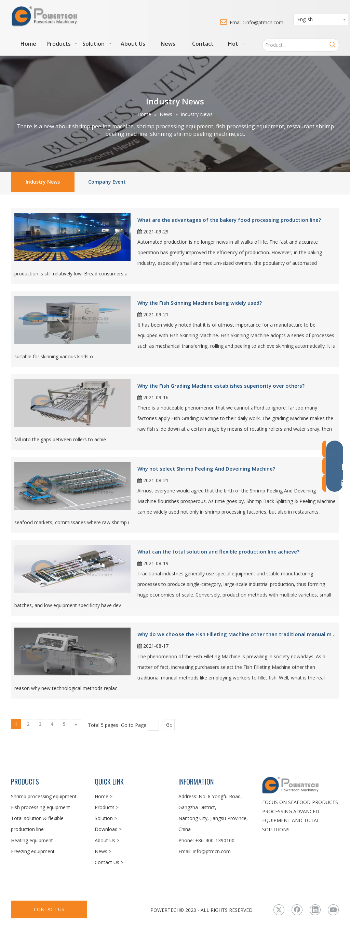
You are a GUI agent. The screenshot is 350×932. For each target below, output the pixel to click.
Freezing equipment (33, 851)
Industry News (43, 181)
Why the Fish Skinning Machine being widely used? (199, 302)
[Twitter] (278, 909)
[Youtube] (333, 909)
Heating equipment (32, 840)
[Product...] (294, 45)
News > (103, 851)
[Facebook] (297, 909)
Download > (108, 829)
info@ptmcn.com (212, 851)
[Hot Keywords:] (332, 45)
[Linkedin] (315, 909)
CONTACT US (49, 909)
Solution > (106, 818)
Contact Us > (109, 862)
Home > (103, 796)
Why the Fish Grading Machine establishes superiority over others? (221, 385)
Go (169, 724)
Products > (107, 807)
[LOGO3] (300, 784)
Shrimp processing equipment (44, 796)
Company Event (107, 181)
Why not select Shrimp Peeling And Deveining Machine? (206, 468)
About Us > (107, 840)
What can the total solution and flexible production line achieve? (218, 551)
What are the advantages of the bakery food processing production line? (229, 219)
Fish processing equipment (40, 807)
